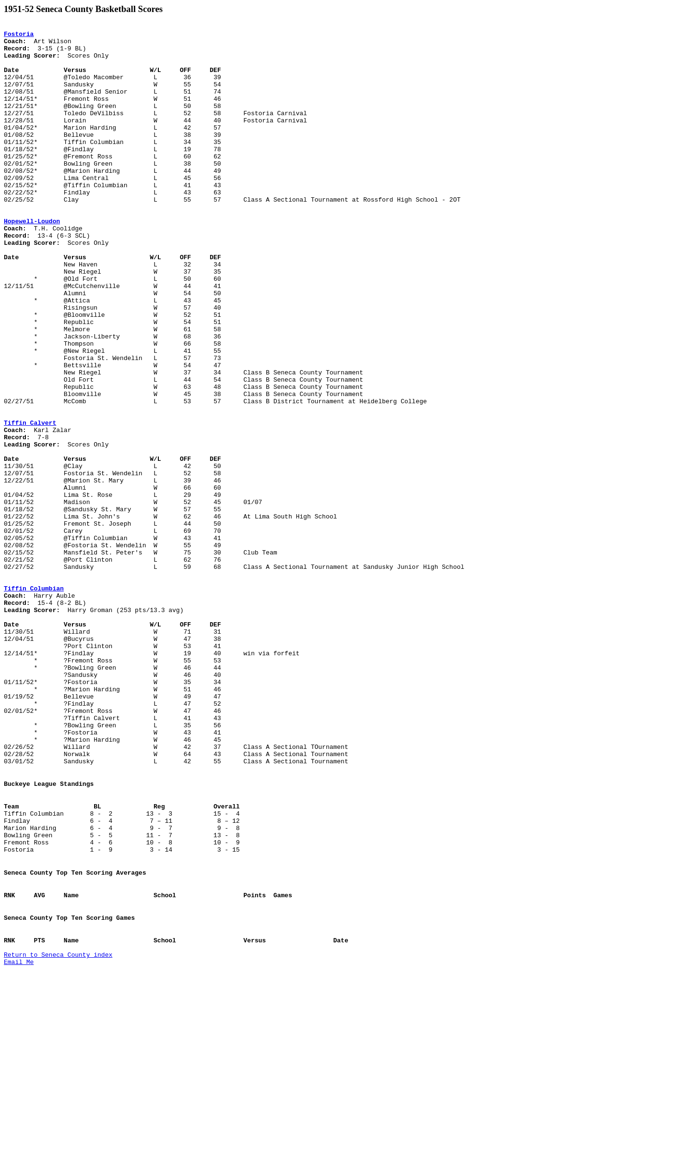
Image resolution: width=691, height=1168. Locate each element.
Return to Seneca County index (58, 1131)
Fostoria (19, 36)
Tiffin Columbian (34, 702)
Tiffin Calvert (30, 503)
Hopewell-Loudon (32, 261)
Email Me (19, 1140)
